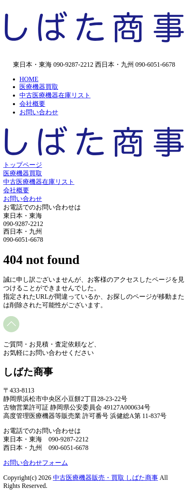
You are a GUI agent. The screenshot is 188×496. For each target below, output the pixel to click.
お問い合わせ (38, 112)
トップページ (22, 164)
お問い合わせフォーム (35, 462)
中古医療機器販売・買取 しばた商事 (105, 477)
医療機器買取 (38, 86)
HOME (28, 79)
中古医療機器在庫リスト (55, 95)
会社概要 (32, 103)
